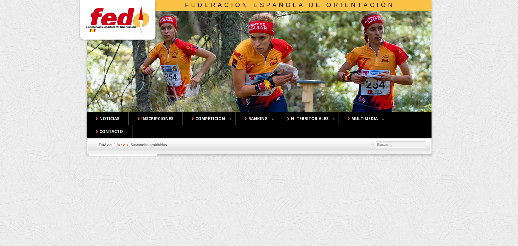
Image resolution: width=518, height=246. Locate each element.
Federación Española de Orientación (290, 5)
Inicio (121, 145)
